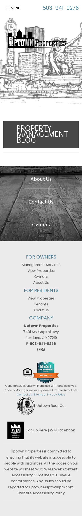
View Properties (41, 270)
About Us (41, 179)
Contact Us (41, 202)
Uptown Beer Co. (50, 405)
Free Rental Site (67, 390)
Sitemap (39, 394)
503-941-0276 (61, 8)
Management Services (41, 264)
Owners (41, 224)
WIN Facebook (62, 430)
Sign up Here (36, 430)
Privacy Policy (56, 394)
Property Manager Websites (23, 390)
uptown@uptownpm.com (51, 487)
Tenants (41, 304)
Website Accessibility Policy (41, 493)
